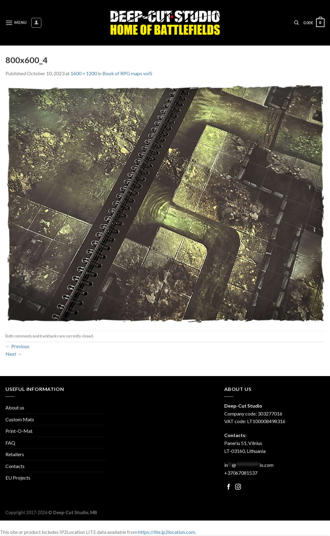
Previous (17, 346)
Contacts (15, 466)
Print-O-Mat (19, 431)
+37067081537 (240, 473)
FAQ (10, 443)
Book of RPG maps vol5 (127, 73)
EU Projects (17, 477)
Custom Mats (19, 419)
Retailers (14, 454)
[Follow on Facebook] (229, 487)
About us (14, 407)
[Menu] (16, 22)
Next (13, 354)
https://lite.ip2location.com (166, 532)
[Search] (296, 23)
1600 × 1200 (83, 73)
